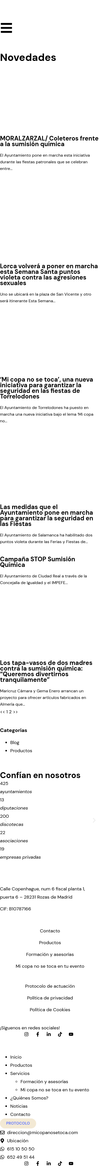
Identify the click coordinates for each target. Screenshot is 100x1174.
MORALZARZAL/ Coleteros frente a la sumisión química (49, 141)
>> (15, 712)
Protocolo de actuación (50, 986)
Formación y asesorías (50, 954)
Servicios (19, 1073)
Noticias (19, 1106)
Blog (14, 742)
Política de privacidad (50, 998)
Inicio (16, 1057)
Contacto (50, 931)
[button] (6, 820)
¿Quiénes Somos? (29, 1098)
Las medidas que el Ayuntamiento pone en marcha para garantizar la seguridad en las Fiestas (46, 515)
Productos (21, 751)
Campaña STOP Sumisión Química (37, 562)
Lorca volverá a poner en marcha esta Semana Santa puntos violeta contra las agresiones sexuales (49, 274)
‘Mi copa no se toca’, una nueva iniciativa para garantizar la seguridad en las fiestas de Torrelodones (46, 387)
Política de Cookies (50, 1010)
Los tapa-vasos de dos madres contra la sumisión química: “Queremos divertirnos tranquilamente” (46, 671)
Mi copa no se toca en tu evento (50, 966)
